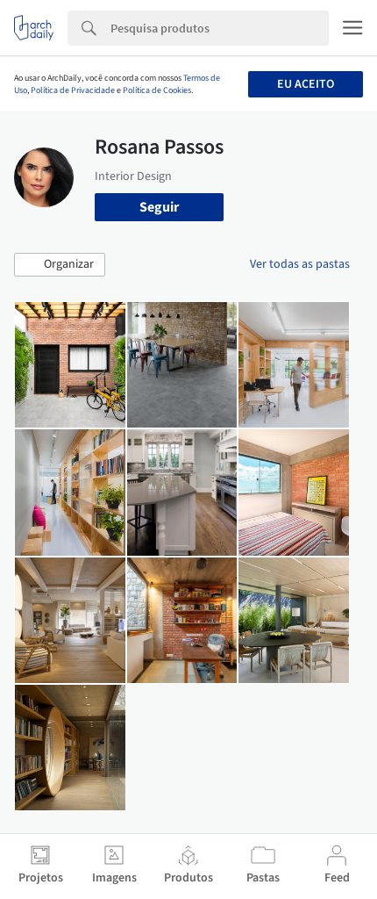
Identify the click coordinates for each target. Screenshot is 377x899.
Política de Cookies (157, 90)
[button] (59, 265)
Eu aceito (305, 84)
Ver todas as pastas (300, 264)
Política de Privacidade (73, 90)
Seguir (159, 207)
